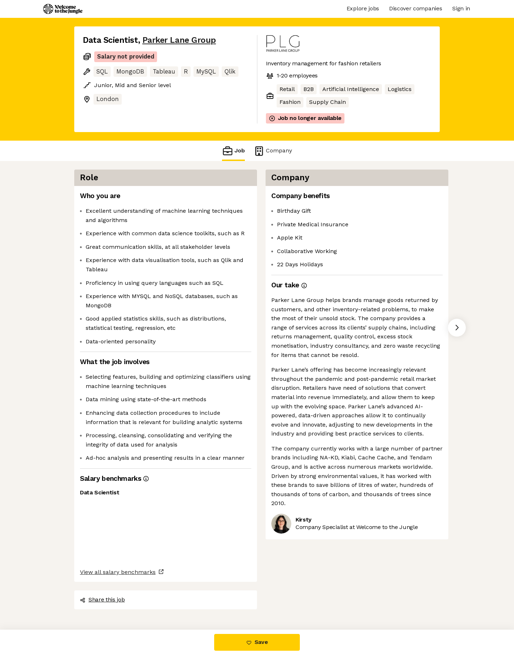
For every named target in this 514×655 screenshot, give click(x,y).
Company (272, 151)
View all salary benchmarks (118, 572)
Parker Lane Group (179, 40)
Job (233, 151)
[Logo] (62, 9)
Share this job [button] (102, 599)
